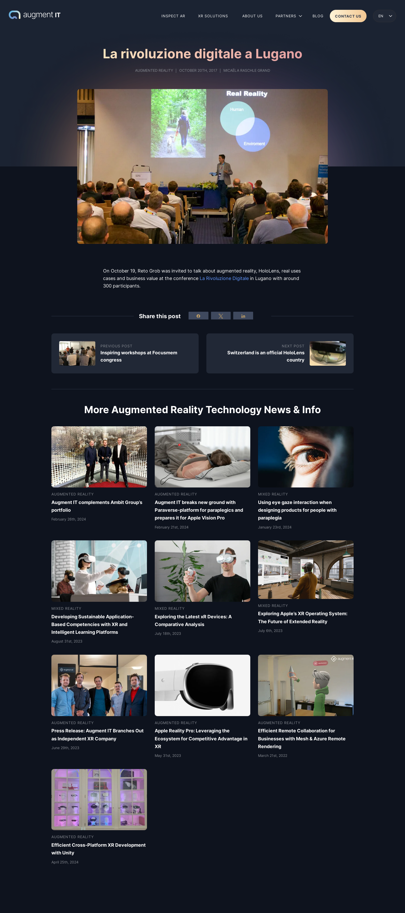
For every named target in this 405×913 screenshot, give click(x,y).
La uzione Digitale (224, 278)
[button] (384, 16)
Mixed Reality (273, 494)
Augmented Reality (154, 70)
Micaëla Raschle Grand (246, 70)
